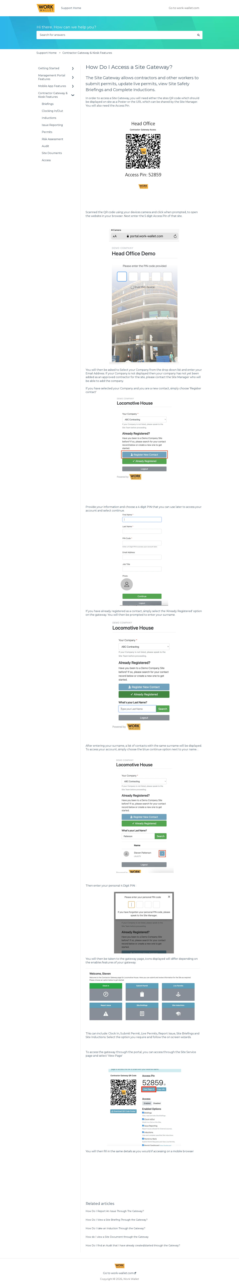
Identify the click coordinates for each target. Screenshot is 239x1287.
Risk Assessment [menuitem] (52, 139)
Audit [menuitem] (45, 146)
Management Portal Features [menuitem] (51, 77)
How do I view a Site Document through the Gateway (117, 1236)
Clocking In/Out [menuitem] (52, 111)
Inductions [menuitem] (49, 117)
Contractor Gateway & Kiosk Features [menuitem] (53, 95)
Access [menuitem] (46, 160)
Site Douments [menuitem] (52, 153)
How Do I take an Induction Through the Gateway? (115, 1228)
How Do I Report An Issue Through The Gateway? (115, 1211)
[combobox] (116, 35)
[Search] (198, 35)
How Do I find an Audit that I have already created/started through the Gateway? (133, 1245)
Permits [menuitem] (47, 132)
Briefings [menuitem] (47, 104)
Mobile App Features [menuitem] (52, 86)
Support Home (71, 8)
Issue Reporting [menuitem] (52, 125)
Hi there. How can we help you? (66, 27)
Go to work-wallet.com (184, 8)
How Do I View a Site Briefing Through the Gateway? (117, 1219)
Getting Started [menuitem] (48, 68)
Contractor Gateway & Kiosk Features (87, 52)
